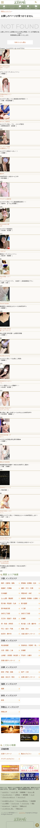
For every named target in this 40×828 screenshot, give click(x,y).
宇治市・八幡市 (26, 655)
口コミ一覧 (31, 792)
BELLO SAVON (5, 462)
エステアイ (5, 792)
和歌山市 (4, 712)
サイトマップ (21, 797)
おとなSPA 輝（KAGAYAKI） (5, 562)
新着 (36, 7)
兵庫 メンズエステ (9, 667)
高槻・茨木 (25, 629)
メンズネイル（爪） (8, 808)
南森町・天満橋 (6, 588)
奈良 (2, 700)
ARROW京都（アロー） (5, 435)
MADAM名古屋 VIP (4, 225)
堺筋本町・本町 (26, 593)
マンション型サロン (22, 801)
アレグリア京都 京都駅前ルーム (5, 147)
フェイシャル (15, 803)
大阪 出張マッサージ (28, 634)
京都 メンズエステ (9, 641)
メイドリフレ (25, 803)
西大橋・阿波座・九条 (8, 603)
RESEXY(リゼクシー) (6, 382)
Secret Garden (4, 303)
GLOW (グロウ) (5, 356)
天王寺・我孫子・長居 (8, 618)
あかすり (15, 806)
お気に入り (28, 7)
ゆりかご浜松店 (5, 121)
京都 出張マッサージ (8, 660)
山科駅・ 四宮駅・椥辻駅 (9, 655)
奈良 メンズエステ (9, 695)
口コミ (20, 7)
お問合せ (17, 795)
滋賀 (2, 688)
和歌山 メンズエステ (10, 707)
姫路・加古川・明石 (8, 677)
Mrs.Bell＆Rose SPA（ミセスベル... (5, 67)
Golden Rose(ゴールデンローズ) (5, 408)
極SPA (2, 173)
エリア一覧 (14, 792)
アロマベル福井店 (5, 199)
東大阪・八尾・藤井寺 (28, 624)
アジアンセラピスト (8, 759)
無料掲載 (25, 795)
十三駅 (23, 608)
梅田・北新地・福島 (8, 583)
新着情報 (22, 792)
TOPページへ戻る (20, 42)
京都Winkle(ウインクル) (6, 95)
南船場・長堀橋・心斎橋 (29, 598)
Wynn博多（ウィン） (5, 277)
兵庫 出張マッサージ (28, 677)
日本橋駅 (4, 593)
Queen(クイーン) (5, 487)
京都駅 (23, 650)
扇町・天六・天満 (27, 588)
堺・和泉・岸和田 (7, 624)
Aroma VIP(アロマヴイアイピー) (5, 538)
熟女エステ (19, 808)
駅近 (33, 803)
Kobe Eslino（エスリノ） (6, 511)
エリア (12, 7)
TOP (4, 7)
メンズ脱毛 (5, 803)
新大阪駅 (24, 603)
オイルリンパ (6, 806)
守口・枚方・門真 (7, 629)
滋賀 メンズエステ (9, 684)
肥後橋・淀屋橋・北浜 (28, 583)
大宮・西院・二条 (7, 650)
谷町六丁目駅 (25, 613)
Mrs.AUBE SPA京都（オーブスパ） (5, 329)
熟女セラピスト (26, 754)
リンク (32, 795)
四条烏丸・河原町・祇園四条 (30, 645)
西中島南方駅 (5, 608)
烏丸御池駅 (5, 645)
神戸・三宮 (25, 672)
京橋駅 (23, 618)
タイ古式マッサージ (8, 801)
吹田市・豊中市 (6, 634)
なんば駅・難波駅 (7, 598)
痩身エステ (23, 806)
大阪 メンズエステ (9, 578)
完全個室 (33, 801)
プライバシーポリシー (8, 797)
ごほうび (3, 251)
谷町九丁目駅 (5, 613)
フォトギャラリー (7, 795)
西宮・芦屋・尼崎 (7, 672)
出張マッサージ (6, 754)
